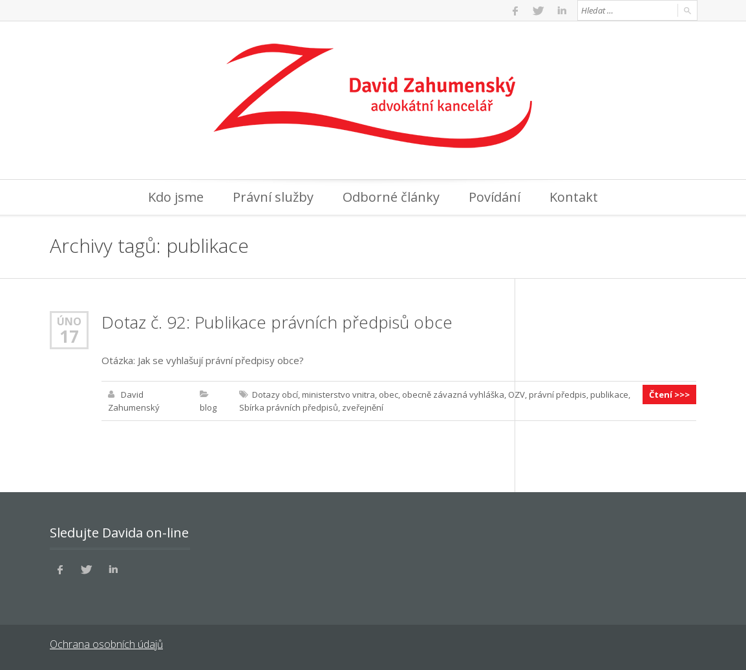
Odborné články (391, 197)
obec (388, 394)
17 (69, 336)
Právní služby (273, 197)
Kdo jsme (176, 197)
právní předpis (557, 394)
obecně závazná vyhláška (453, 394)
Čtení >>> (669, 394)
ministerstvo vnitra (338, 394)
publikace (609, 394)
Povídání (494, 197)
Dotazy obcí (275, 394)
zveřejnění (362, 407)
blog (208, 407)
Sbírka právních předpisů (288, 407)
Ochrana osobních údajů (106, 644)
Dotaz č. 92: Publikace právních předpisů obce (277, 322)
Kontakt (573, 197)
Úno (69, 321)
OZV (516, 394)
